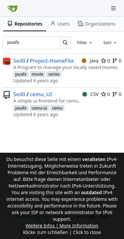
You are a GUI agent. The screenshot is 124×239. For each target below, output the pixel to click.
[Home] (12, 8)
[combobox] (85, 42)
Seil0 (19, 60)
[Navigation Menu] (114, 8)
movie (37, 74)
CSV (90, 94)
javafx (20, 74)
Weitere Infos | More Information (61, 225)
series (54, 74)
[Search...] (65, 42)
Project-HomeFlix (52, 60)
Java (90, 60)
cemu (57, 108)
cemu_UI (41, 94)
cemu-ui (39, 108)
